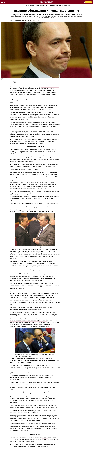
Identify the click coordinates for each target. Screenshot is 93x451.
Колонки (37, 5)
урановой (45, 437)
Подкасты (52, 5)
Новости (25, 5)
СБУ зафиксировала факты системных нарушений (34, 392)
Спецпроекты (59, 5)
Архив (69, 5)
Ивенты (47, 5)
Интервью (42, 5)
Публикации (31, 5)
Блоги (65, 5)
